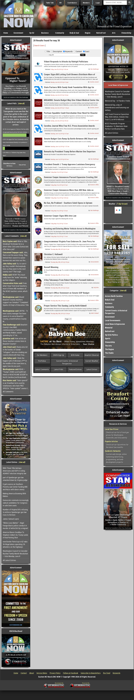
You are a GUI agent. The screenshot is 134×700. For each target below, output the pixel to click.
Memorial (108, 328)
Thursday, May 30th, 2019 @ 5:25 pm (60, 288)
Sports (107, 338)
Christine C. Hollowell (53, 254)
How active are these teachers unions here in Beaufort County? (14, 341)
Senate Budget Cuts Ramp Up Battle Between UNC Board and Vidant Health (70, 139)
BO (61, 3)
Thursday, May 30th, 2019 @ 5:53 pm (60, 275)
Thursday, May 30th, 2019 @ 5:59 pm (60, 262)
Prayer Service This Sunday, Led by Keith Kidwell (65, 305)
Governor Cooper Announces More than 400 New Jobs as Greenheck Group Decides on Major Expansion (68, 191)
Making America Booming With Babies (14, 494)
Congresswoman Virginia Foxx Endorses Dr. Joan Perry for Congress (69, 242)
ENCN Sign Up (58, 355)
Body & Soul (74, 33)
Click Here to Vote (9, 163)
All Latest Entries (9, 560)
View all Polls (22, 165)
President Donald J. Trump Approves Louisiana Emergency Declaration (69, 165)
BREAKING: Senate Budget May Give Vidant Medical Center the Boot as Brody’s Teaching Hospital (71, 101)
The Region (109, 349)
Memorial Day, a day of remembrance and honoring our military (117, 107)
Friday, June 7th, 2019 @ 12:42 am (59, 69)
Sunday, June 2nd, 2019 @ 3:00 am (59, 121)
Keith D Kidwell (95, 313)
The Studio (109, 353)
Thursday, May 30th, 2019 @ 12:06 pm (60, 313)
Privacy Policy (55, 673)
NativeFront (101, 33)
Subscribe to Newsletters (91, 673)
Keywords (116, 673)
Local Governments (112, 320)
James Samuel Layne (11, 519)
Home (5, 33)
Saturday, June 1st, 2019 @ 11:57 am (60, 146)
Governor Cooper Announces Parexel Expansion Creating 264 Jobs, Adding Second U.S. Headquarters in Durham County (70, 178)
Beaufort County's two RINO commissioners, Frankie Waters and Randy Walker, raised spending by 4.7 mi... (15, 330)
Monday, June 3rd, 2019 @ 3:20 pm (59, 95)
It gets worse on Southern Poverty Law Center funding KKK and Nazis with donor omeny (15, 487)
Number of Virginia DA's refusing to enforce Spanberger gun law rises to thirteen (15, 512)
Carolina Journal (94, 82)
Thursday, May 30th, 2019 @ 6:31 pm (60, 249)
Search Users (39, 45)
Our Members (42, 355)
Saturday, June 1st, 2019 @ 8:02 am (60, 159)
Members (86, 3)
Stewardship (126, 33)
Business (45, 33)
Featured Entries (75, 369)
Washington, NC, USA (118, 215)
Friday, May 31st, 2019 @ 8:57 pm (59, 185)
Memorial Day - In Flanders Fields (117, 101)
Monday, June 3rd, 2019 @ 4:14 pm (59, 82)
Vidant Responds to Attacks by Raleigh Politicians (66, 61)
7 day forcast (122, 204)
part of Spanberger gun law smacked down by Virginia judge (15, 478)
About (31, 673)
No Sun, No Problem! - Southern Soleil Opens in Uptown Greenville (68, 204)
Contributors (72, 3)
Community (59, 33)
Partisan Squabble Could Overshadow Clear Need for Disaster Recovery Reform (71, 114)
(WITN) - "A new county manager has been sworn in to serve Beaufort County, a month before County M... (15, 316)
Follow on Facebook (70, 673)
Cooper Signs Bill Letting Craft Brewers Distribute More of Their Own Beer (69, 75)
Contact (24, 673)
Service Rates (41, 673)
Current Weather (91, 361)
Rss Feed (106, 673)
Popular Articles (111, 441)
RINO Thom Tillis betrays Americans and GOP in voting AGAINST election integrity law (14, 471)
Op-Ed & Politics (111, 335)
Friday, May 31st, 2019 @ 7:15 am (59, 236)
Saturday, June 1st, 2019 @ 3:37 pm (60, 133)
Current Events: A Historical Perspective (67, 362)
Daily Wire (96, 287)
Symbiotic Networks (113, 451)
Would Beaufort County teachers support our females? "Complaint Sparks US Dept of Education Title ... (16, 302)
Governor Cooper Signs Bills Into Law (60, 216)
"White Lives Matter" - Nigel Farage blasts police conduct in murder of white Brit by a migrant (15, 525)
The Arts (108, 346)
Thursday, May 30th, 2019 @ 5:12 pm (60, 300)
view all (21, 103)
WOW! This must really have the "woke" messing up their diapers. (15, 277)
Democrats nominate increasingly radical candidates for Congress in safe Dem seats (16, 503)
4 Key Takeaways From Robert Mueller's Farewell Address (69, 280)
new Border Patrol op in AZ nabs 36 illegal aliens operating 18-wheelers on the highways (15, 544)
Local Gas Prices (111, 429)
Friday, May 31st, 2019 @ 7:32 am (59, 223)
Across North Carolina (114, 296)
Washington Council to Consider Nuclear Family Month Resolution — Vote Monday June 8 (15, 553)
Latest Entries (91, 369)
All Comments (8, 391)
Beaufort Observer (92, 355)
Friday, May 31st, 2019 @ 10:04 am (59, 198)
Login (98, 3)
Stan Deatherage (94, 69)
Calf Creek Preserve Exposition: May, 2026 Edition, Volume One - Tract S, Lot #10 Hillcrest (117, 117)
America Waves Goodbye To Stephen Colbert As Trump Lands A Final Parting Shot (15, 535)
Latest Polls (58, 369)
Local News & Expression (115, 324)
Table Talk (50, 3)
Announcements (95, 262)
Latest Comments (42, 369)
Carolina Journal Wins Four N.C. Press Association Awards (69, 126)
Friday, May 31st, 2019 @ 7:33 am (59, 211)
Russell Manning (51, 267)
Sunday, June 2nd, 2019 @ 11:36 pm (60, 108)
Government (18, 33)
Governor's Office (94, 185)
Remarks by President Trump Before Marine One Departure (69, 151)
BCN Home (75, 355)
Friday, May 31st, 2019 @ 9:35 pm (59, 172)
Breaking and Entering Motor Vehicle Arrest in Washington (69, 228)
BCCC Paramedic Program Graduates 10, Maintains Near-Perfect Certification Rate (116, 126)
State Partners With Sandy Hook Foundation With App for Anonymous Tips (69, 88)
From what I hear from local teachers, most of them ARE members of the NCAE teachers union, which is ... (15, 288)
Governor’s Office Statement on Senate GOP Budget (66, 293)
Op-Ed (31, 33)
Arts (113, 33)
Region (87, 33)
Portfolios (42, 361)
